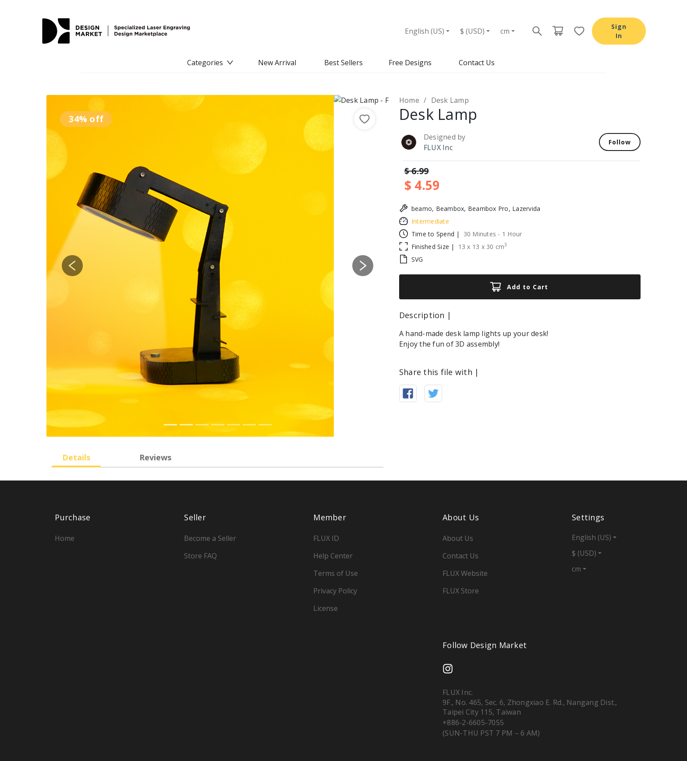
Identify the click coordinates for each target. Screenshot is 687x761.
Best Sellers (343, 62)
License (325, 608)
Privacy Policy (335, 591)
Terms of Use (335, 573)
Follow (620, 142)
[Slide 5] (233, 425)
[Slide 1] (170, 425)
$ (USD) (472, 31)
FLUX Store (461, 591)
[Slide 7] (265, 425)
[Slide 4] (217, 425)
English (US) (424, 31)
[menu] (343, 63)
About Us (458, 538)
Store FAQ (200, 556)
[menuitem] (210, 63)
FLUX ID (326, 538)
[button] (72, 266)
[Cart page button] (558, 31)
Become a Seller (210, 538)
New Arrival (277, 62)
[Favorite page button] (577, 31)
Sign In (619, 31)
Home (409, 100)
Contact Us (477, 62)
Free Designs (410, 62)
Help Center (333, 556)
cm (505, 31)
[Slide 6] (249, 425)
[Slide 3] (202, 425)
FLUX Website (465, 573)
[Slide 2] (186, 425)
